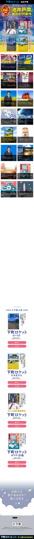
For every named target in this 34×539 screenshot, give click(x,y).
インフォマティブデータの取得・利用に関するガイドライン (17, 530)
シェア (19, 517)
